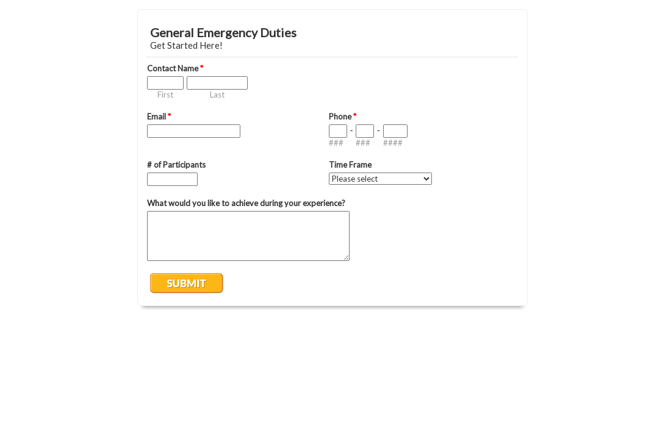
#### (393, 143)
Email (159, 116)
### (336, 143)
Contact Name (175, 68)
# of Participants (176, 165)
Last (217, 94)
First (165, 94)
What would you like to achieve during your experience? (246, 203)
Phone (342, 116)
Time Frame (350, 165)
